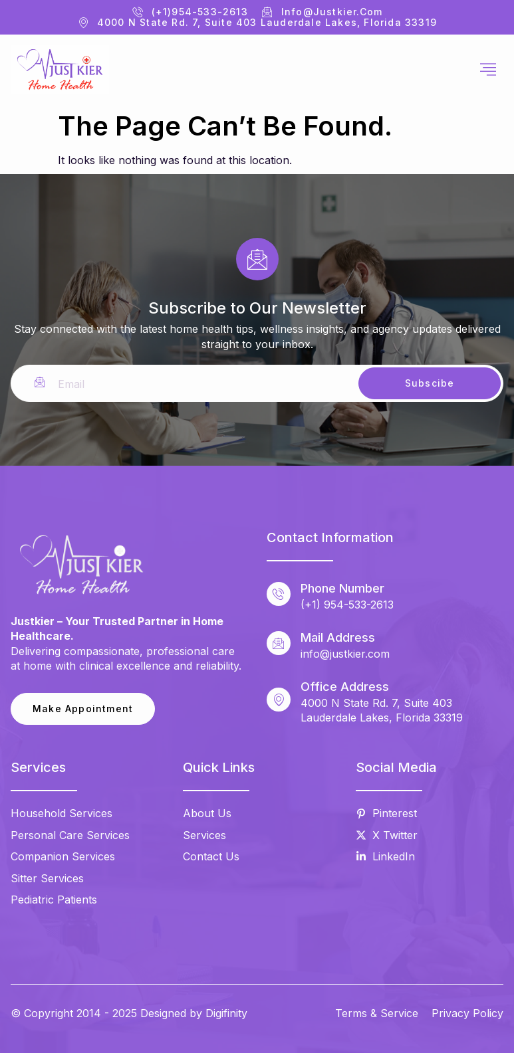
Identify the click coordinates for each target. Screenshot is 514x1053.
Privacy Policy (467, 1013)
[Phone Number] (279, 594)
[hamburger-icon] (488, 70)
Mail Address (338, 637)
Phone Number (342, 588)
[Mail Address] (279, 643)
